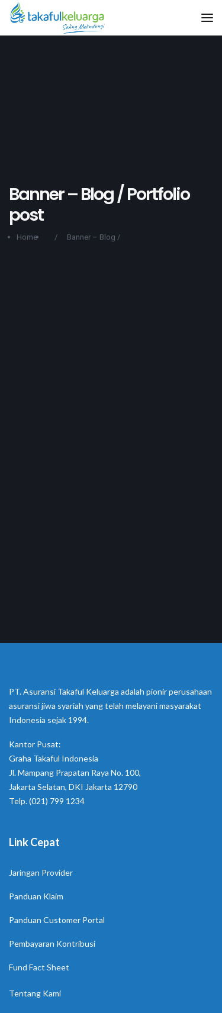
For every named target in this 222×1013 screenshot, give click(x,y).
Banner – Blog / (93, 238)
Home (27, 238)
